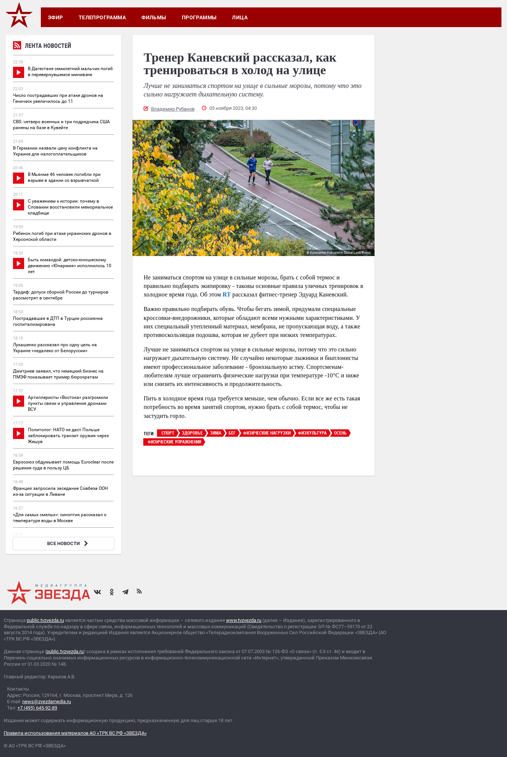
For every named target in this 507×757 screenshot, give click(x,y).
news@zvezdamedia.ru (46, 701)
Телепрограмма (102, 17)
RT (227, 294)
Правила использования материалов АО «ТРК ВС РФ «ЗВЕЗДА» (75, 733)
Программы (199, 17)
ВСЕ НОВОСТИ (68, 543)
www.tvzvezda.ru (243, 620)
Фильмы (153, 17)
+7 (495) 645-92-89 (37, 708)
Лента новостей (42, 46)
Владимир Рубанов (172, 109)
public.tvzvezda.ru (45, 620)
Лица (240, 17)
